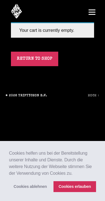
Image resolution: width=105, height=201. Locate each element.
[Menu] (92, 12)
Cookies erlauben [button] (75, 186)
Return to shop (34, 59)
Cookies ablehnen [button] (30, 186)
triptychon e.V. (32, 95)
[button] (74, 173)
